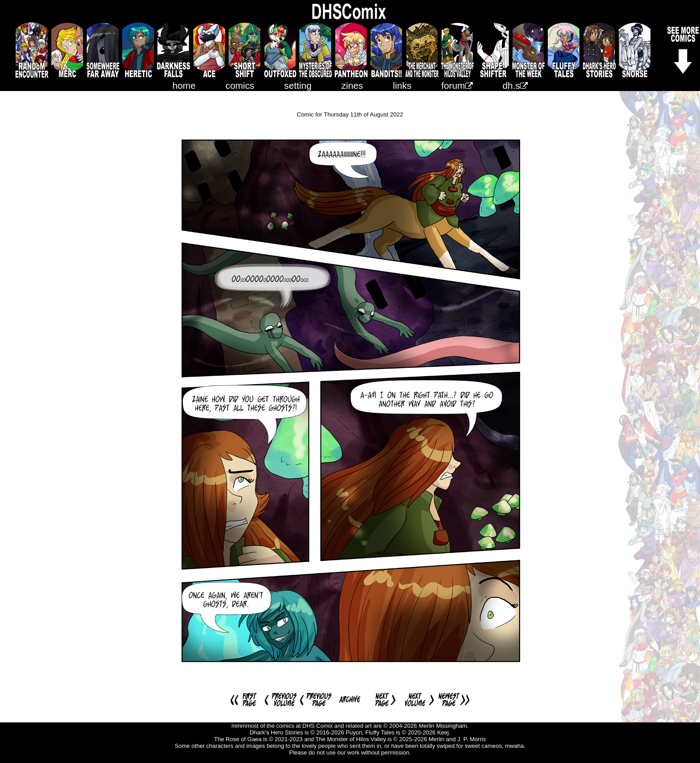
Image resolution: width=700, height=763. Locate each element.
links (402, 85)
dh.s (515, 85)
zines (352, 85)
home (184, 85)
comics (239, 85)
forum (457, 85)
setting (298, 85)
